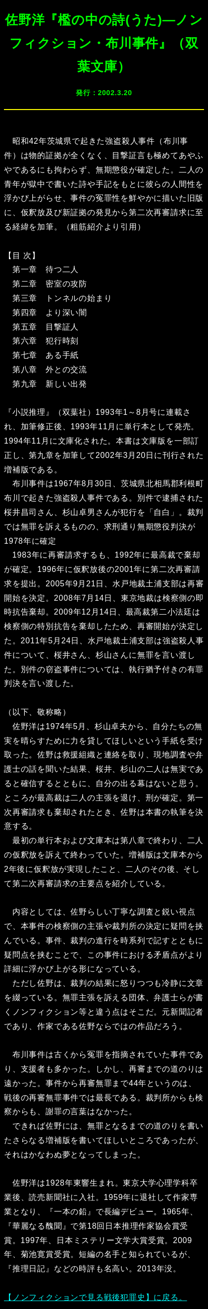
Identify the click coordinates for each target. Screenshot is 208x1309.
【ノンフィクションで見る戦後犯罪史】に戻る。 (95, 1297)
